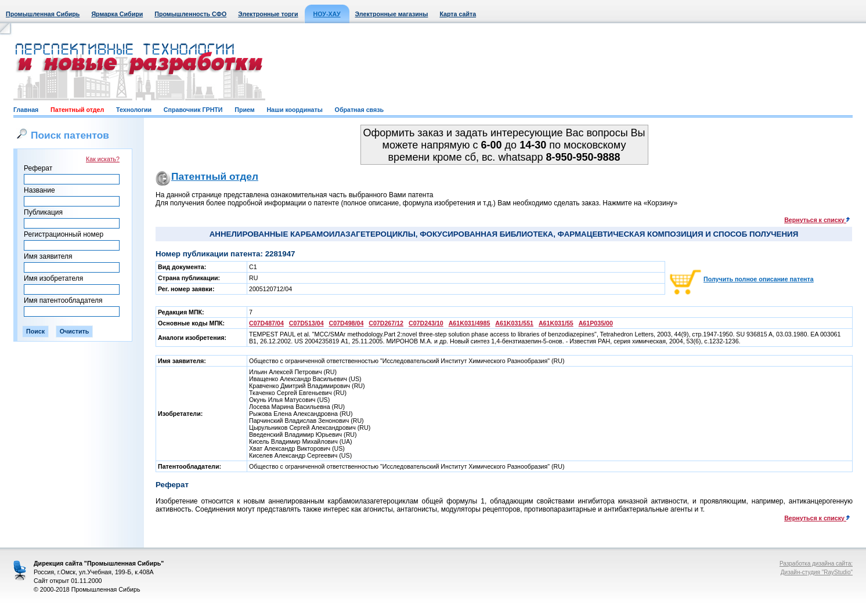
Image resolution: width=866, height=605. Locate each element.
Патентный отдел (77, 109)
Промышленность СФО (190, 13)
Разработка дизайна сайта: (816, 563)
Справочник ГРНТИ (193, 109)
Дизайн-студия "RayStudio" (817, 572)
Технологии (133, 109)
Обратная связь (359, 109)
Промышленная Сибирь (43, 13)
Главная (25, 109)
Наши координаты (294, 109)
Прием (244, 109)
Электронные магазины (391, 13)
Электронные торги (268, 13)
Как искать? (103, 158)
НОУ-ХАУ (327, 13)
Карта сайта (457, 13)
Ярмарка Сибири (117, 13)
